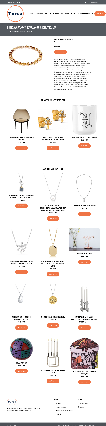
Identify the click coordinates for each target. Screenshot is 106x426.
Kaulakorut (69, 37)
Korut (64, 37)
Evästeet (74, 424)
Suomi (87, 2)
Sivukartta (95, 424)
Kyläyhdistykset (42, 13)
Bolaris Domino (21, 361)
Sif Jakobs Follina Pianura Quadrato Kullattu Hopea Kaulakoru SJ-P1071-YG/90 (53, 262)
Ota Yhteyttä (66, 424)
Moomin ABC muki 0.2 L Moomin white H (84, 136)
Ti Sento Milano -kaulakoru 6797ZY (53, 315)
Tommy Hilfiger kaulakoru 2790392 (84, 204)
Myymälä (100, 13)
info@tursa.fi (94, 2)
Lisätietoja (60, 50)
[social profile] (20, 2)
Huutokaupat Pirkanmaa (59, 13)
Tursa (31, 13)
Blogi (73, 13)
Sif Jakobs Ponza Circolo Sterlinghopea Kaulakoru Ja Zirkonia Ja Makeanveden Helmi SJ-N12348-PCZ (53, 206)
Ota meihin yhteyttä (85, 13)
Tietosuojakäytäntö (84, 424)
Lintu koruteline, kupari (84, 252)
